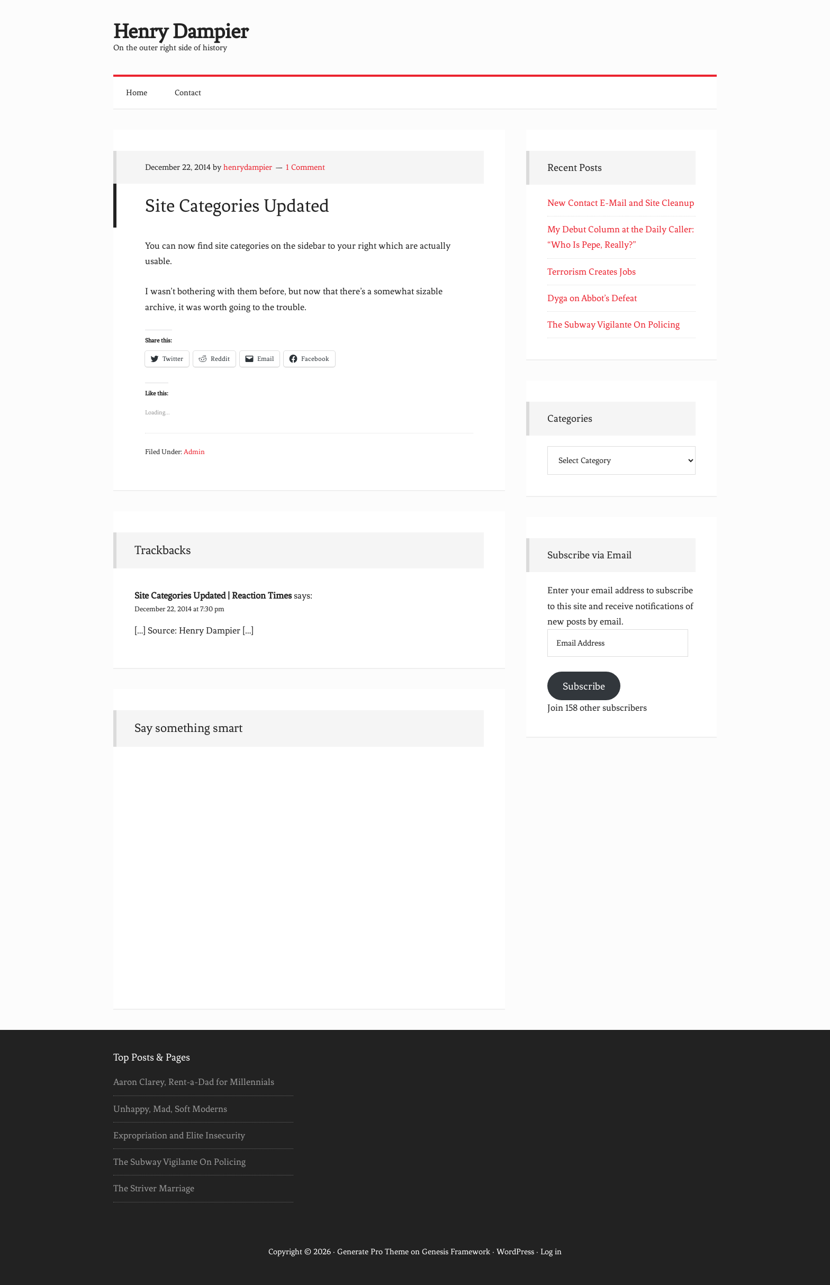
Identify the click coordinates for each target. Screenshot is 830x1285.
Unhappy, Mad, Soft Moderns (170, 1108)
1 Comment (305, 167)
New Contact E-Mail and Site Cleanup (620, 202)
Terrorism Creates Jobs (591, 271)
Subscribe (584, 686)
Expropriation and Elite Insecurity (179, 1135)
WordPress (515, 1251)
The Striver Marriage (153, 1188)
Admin (194, 452)
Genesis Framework (456, 1251)
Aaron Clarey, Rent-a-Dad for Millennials (193, 1081)
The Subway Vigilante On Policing (613, 324)
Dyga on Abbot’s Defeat (592, 298)
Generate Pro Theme (373, 1251)
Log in (551, 1251)
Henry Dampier (180, 31)
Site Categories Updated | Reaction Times (213, 595)
